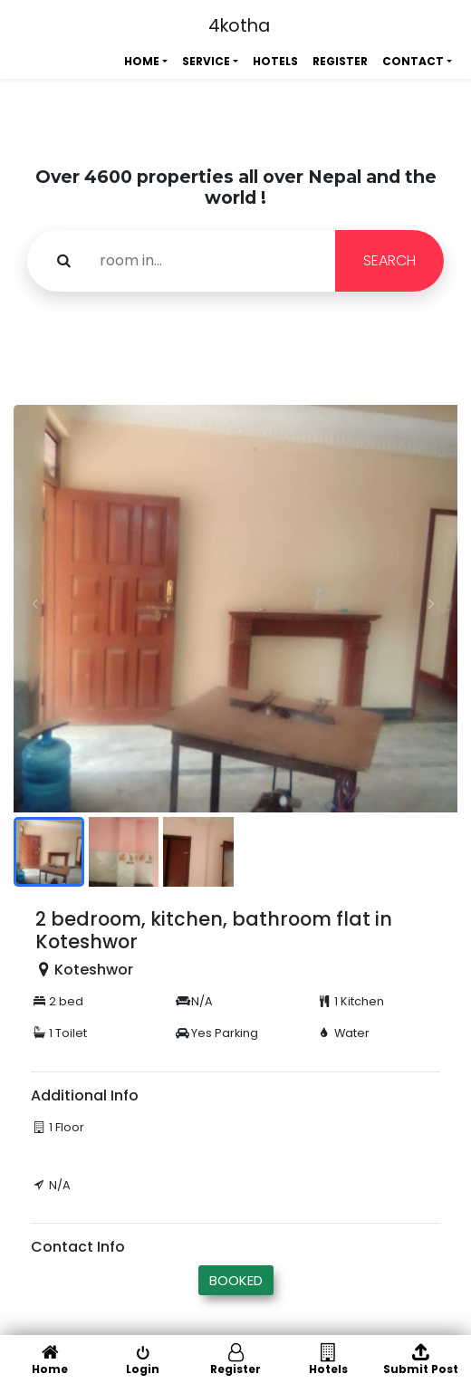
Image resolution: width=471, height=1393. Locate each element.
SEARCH (389, 260)
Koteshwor (93, 969)
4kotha (239, 26)
